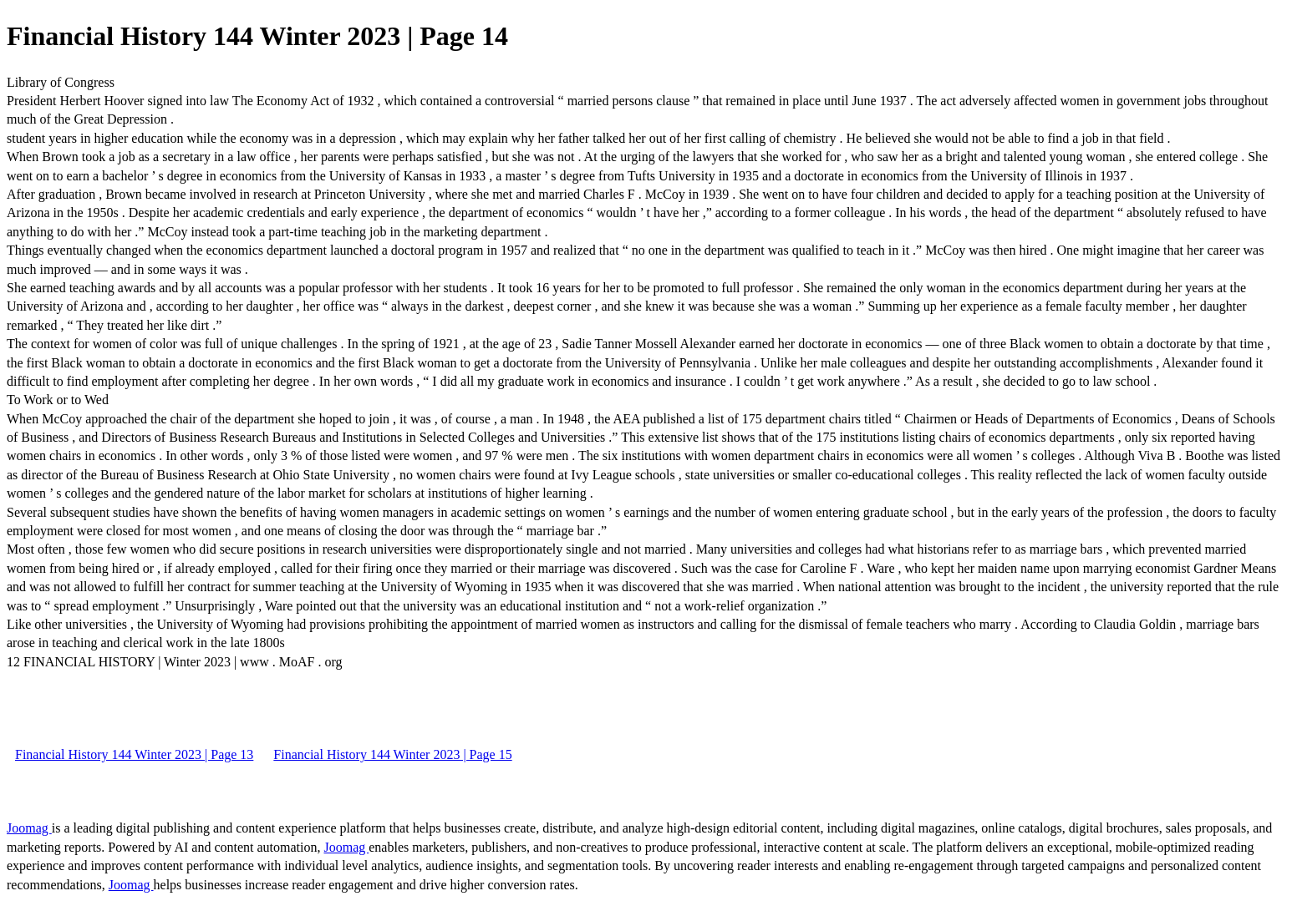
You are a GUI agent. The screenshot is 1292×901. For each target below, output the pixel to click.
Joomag (29, 828)
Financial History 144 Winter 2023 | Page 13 (134, 754)
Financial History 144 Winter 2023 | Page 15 (392, 754)
